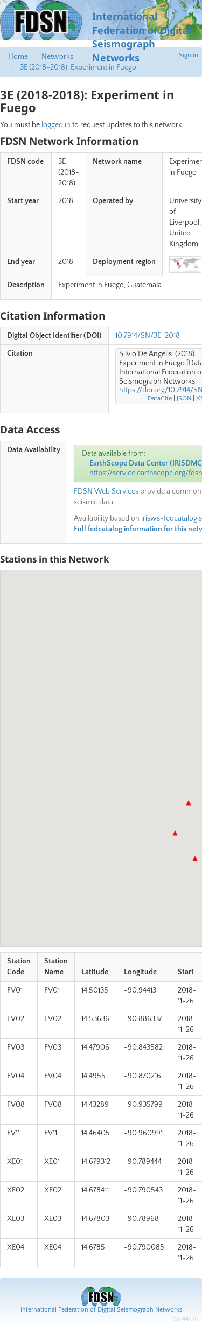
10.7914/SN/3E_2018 (147, 335)
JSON (184, 398)
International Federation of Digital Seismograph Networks (101, 1309)
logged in (56, 125)
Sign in (188, 55)
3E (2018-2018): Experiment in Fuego (78, 67)
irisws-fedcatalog (169, 518)
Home (18, 56)
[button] (188, 803)
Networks (57, 56)
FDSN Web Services (106, 491)
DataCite (160, 398)
